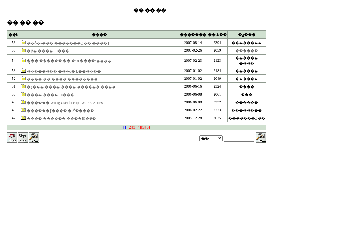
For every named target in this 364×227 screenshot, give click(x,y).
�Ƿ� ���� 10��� (48, 51)
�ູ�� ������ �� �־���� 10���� (69, 61)
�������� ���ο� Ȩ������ (64, 71)
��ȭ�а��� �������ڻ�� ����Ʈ (68, 43)
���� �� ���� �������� (62, 79)
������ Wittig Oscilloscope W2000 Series (65, 103)
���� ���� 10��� (50, 95)
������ (246, 51)
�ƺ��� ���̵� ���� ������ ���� (71, 87)
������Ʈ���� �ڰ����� (60, 110)
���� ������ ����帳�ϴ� (61, 118)
